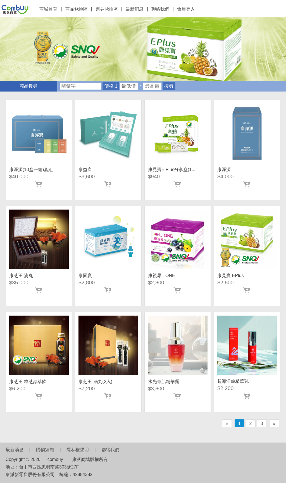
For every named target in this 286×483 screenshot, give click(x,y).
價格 (110, 86)
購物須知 (45, 449)
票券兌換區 (107, 9)
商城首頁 (48, 9)
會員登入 (186, 9)
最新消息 (135, 9)
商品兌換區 (76, 9)
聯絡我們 (160, 9)
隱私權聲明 (77, 449)
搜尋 (169, 86)
